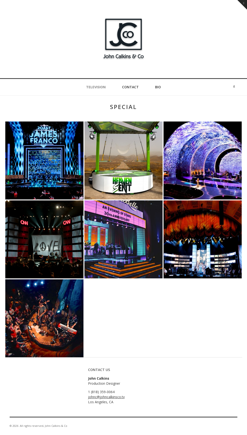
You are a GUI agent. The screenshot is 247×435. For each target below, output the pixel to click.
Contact (130, 87)
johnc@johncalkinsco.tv (106, 397)
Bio (158, 87)
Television (96, 87)
